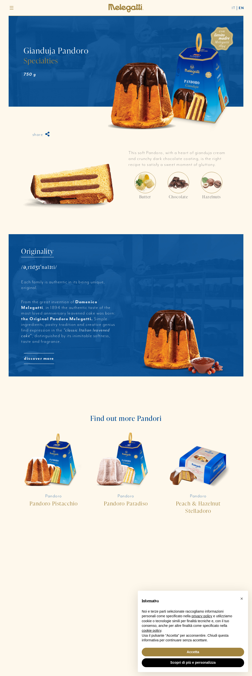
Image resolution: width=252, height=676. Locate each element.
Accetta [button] (193, 652)
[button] (242, 599)
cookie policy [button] (151, 631)
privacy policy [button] (201, 616)
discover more (39, 358)
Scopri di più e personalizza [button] (193, 662)
